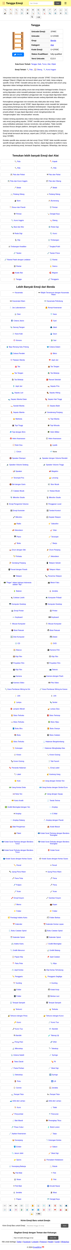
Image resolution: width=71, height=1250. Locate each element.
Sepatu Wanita (18, 412)
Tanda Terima (55, 800)
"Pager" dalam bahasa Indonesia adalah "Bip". (18, 583)
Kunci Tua (55, 1022)
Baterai (19, 591)
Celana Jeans (19, 321)
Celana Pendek (19, 353)
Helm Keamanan (18, 438)
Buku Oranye (55, 728)
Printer (54, 611)
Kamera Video (18, 683)
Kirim (64, 1225)
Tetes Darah (18, 1062)
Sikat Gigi (54, 1068)
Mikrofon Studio (19, 497)
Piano (19, 537)
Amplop (55, 807)
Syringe (55, 1055)
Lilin (18, 696)
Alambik (55, 1029)
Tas (18, 366)
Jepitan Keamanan (19, 1134)
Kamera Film (55, 650)
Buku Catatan (55, 735)
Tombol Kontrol (55, 510)
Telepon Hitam (54, 569)
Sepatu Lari (18, 393)
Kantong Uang (54, 774)
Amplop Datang (19, 820)
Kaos (55, 314)
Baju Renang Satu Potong (19, 347)
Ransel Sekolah (55, 380)
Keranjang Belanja (19, 1166)
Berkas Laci (54, 996)
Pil (55, 1062)
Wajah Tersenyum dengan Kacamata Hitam (55, 293)
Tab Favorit (55, 761)
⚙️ (55, 13)
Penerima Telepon (55, 576)
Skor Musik (55, 484)
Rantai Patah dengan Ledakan (18, 260)
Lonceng (55, 478)
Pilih (18, 168)
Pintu (19, 1081)
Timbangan (55, 240)
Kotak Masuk (55, 827)
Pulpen (19, 885)
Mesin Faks (54, 582)
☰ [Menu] (65, 3)
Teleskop (54, 1048)
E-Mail (54, 814)
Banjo (55, 543)
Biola (19, 543)
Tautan (18, 253)
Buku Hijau (55, 722)
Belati (19, 188)
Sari (54, 340)
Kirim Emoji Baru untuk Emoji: (14, 1225)
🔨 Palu (30, 70)
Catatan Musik (18, 491)
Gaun (55, 334)
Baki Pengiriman (18, 827)
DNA (55, 1042)
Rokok (54, 1166)
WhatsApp (65, 1242)
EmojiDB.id (37, 1247)
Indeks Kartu (19, 944)
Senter (54, 702)
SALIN (18, 54)
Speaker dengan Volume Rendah (55, 458)
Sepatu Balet (55, 406)
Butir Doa (18, 445)
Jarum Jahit (18, 1153)
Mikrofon (18, 517)
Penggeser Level (54, 504)
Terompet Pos (18, 478)
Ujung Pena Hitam (19, 872)
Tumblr (57, 1242)
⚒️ (28, 10)
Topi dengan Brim (18, 432)
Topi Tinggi (19, 425)
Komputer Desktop (19, 604)
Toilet (55, 1107)
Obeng (54, 220)
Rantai (54, 260)
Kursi (19, 1107)
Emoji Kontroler (19, 510)
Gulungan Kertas (54, 1140)
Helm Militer (54, 432)
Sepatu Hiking (54, 393)
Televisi (55, 670)
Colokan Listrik (18, 597)
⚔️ (61, 10)
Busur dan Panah (18, 207)
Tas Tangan (54, 366)
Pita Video (55, 683)
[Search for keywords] (41, 3)
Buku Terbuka (19, 715)
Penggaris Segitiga (55, 976)
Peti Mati (18, 1173)
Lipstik (54, 445)
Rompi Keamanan (55, 308)
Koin (19, 781)
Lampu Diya (54, 709)
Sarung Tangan (19, 327)
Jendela (55, 591)
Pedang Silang (18, 194)
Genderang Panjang (55, 412)
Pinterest (43, 1242)
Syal (54, 321)
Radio (19, 524)
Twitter (19, 1242)
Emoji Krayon (19, 898)
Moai (55, 1192)
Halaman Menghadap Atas (55, 748)
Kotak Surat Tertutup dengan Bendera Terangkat (54, 834)
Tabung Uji (55, 1035)
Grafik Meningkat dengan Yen (19, 807)
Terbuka (55, 1009)
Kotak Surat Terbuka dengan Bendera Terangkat (54, 843)
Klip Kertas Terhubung (54, 970)
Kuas (19, 891)
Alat (52, 45)
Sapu (55, 1134)
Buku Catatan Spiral (18, 931)
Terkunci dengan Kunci (55, 1016)
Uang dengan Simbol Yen (55, 781)
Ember (18, 1147)
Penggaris (55, 279)
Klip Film (18, 656)
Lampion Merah (19, 709)
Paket (19, 833)
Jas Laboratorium (18, 308)
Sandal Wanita (18, 406)
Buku (19, 735)
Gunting (19, 983)
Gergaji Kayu (55, 214)
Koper (54, 904)
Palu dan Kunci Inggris (18, 181)
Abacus (19, 650)
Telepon (19, 576)
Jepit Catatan (55, 957)
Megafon (55, 471)
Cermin (19, 1088)
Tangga (34, 64)
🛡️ (22, 13)
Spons (18, 1160)
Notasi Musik (55, 491)
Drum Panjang (54, 550)
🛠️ (38, 10)
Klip (18, 240)
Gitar (55, 530)
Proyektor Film (18, 663)
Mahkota (18, 419)
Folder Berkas (54, 918)
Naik (39, 64)
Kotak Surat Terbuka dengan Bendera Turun (18, 851)
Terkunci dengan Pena (18, 1016)
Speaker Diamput (18, 458)
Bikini (55, 353)
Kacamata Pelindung (55, 301)
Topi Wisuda (54, 425)
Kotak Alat (19, 273)
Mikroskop (19, 1048)
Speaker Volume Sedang (18, 465)
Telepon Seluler (55, 563)
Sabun (54, 1147)
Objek (53, 64)
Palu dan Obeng (55, 181)
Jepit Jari (54, 360)
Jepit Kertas (18, 970)
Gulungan (18, 748)
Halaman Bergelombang (55, 742)
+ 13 (38, 17)
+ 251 (38, 1214)
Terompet (54, 537)
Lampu (18, 702)
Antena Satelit (18, 1055)
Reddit (50, 1242)
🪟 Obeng (38, 70)
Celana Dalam (54, 347)
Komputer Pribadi (55, 597)
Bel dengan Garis (18, 484)
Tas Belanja (54, 373)
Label (19, 774)
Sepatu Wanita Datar (19, 399)
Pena (55, 878)
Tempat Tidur (19, 1094)
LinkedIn (35, 1242)
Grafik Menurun (19, 950)
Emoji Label (54, 768)
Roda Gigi (55, 227)
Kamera (19, 676)
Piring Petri (19, 1042)
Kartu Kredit (18, 800)
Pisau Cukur (18, 1127)
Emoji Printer (19, 611)
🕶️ (10, 1206)
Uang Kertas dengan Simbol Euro (55, 787)
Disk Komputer (18, 637)
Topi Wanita (54, 419)
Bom (19, 201)
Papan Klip (19, 957)
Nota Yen (18, 794)
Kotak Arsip (54, 990)
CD (19, 643)
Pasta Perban (19, 1068)
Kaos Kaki (19, 334)
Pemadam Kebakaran (54, 1160)
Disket (54, 637)
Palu (19, 161)
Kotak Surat (54, 850)
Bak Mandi (19, 1120)
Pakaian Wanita (19, 360)
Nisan (19, 1179)
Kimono (19, 340)
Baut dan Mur (19, 227)
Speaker (19, 471)
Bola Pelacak (19, 630)
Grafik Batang (55, 950)
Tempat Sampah (18, 1003)
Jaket (55, 327)
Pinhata (19, 556)
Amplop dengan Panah (55, 820)
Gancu (54, 266)
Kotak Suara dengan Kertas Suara (19, 859)
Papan (18, 1199)
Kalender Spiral (19, 937)
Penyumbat (18, 1114)
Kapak (54, 161)
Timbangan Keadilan (18, 246)
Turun (44, 64)
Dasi (19, 314)
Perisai (54, 207)
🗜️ (66, 13)
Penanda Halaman (19, 768)
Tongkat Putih (55, 246)
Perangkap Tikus (54, 1120)
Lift (55, 1081)
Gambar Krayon (55, 898)
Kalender (18, 924)
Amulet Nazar (55, 1186)
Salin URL (53, 1238)
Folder (18, 911)
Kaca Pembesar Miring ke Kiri (18, 689)
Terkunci (19, 1009)
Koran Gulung (54, 755)
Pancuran (55, 1114)
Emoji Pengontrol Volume (19, 504)
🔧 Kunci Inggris (49, 70)
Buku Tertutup (55, 715)
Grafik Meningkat (54, 944)
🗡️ (49, 10)
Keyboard (18, 617)
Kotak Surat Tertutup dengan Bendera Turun (18, 843)
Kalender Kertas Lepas (55, 924)
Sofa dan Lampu (18, 1101)
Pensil (18, 865)
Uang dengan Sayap (55, 794)
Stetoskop (19, 1075)
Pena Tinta (19, 878)
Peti (54, 1173)
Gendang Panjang (19, 563)
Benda (53, 40)
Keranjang (19, 1140)
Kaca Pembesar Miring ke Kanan (54, 689)
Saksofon (54, 524)
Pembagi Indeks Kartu (18, 918)
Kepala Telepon (55, 517)
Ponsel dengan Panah (18, 569)
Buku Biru (18, 728)
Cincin (18, 452)
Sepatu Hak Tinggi (55, 399)
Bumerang (55, 201)
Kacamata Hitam (18, 301)
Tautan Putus (55, 253)
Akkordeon (19, 530)
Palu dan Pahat (19, 174)
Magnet (55, 273)
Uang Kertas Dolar (19, 787)
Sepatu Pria (54, 386)
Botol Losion (55, 1127)
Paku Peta (19, 963)
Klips (55, 963)
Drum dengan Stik (19, 550)
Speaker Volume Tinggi (55, 465)
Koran (18, 755)
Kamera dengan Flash (54, 676)
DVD (55, 643)
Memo (18, 904)
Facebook (27, 1242)
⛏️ (16, 10)
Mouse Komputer (18, 624)
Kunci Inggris (19, 220)
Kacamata (19, 293)
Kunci (55, 233)
